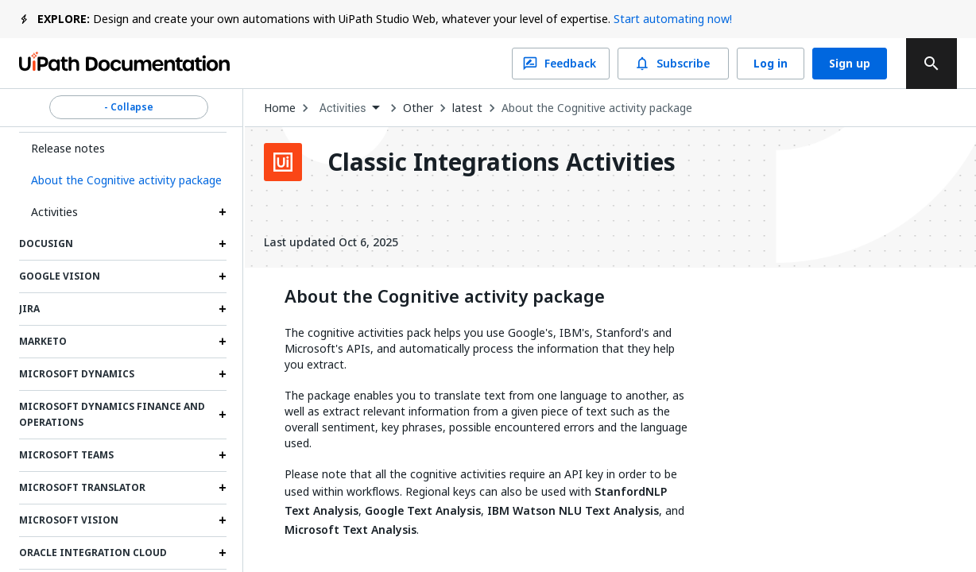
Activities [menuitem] (343, 108)
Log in (771, 63)
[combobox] (349, 108)
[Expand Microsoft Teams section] (223, 455)
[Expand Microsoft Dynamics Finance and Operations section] (223, 415)
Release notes (68, 148)
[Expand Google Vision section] (223, 276)
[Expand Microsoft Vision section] (223, 520)
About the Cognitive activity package (597, 108)
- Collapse (128, 107)
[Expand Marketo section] (223, 341)
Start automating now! (673, 18)
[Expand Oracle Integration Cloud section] (223, 553)
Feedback (561, 63)
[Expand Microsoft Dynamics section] (223, 374)
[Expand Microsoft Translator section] (223, 488)
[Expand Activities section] (223, 212)
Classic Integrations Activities (501, 162)
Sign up (849, 63)
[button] (123, 180)
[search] (931, 63)
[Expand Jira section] (223, 309)
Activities (54, 211)
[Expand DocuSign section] (223, 244)
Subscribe (673, 63)
